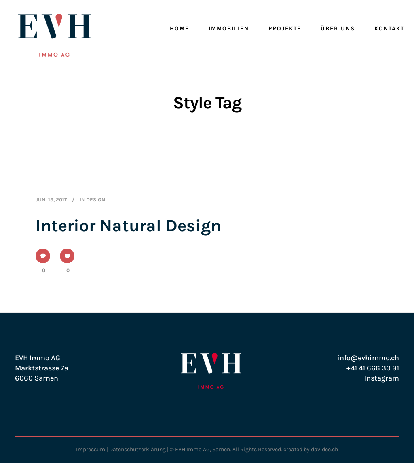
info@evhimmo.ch (368, 357)
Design (95, 200)
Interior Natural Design (128, 226)
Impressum (90, 449)
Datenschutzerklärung (137, 449)
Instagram (381, 378)
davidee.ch (324, 449)
